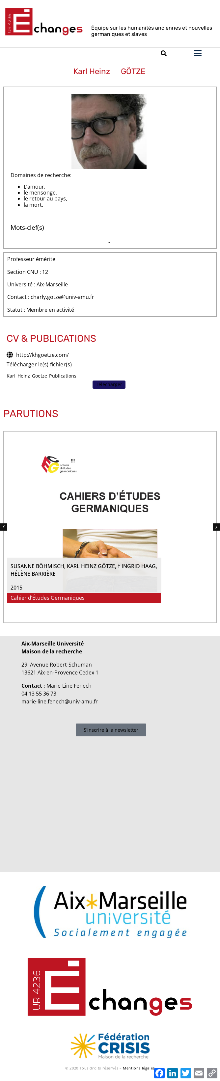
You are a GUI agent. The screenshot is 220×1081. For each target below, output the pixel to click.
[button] (3, 527)
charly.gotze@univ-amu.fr (62, 297)
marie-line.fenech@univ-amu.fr (59, 701)
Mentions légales (139, 1068)
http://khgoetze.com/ (42, 354)
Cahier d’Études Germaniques (170, 598)
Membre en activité (50, 310)
